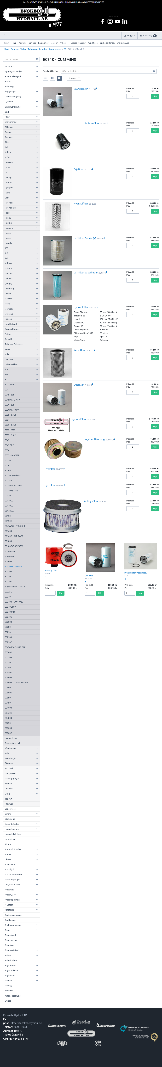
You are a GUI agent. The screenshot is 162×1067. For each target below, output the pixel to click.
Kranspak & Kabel (13, 849)
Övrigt (8, 1001)
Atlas (7, 142)
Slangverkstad (11, 950)
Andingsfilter (90, 501)
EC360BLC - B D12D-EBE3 (16, 682)
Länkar (8, 859)
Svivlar (8, 955)
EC (65, 49)
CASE (7, 167)
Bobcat (8, 152)
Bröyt (7, 157)
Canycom (9, 162)
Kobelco (8, 263)
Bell (6, 147)
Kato (7, 258)
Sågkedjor (10, 975)
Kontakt (22, 43)
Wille (7, 753)
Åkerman (9, 763)
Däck (7, 112)
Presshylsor (10, 895)
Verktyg (8, 985)
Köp (155, 96)
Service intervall (12, 743)
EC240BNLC (10, 612)
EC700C (8, 733)
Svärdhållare (11, 960)
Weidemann (10, 748)
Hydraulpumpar (12, 829)
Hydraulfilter (81, 203)
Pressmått (9, 889)
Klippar (8, 844)
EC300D (8, 652)
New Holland (11, 324)
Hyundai (8, 243)
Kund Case (93, 43)
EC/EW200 (9, 556)
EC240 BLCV (10, 607)
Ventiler (8, 980)
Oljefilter (79, 169)
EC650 (8, 723)
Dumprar (9, 359)
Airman (8, 132)
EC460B (8, 708)
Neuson (8, 319)
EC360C (8, 687)
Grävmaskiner (55, 49)
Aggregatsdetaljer (13, 71)
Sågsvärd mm (11, 970)
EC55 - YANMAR (12, 455)
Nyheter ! (64, 43)
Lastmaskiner (11, 738)
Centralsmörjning (13, 96)
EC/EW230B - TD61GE (15, 586)
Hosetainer (10, 839)
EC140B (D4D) (11, 490)
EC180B (8, 541)
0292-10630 (21, 1027)
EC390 (8, 698)
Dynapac (9, 187)
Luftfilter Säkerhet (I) (86, 272)
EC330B (8, 657)
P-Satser (9, 905)
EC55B (8, 460)
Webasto (9, 990)
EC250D (8, 622)
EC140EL (9, 506)
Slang (7, 930)
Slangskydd (10, 935)
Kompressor (10, 773)
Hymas (8, 238)
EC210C (8, 576)
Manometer (10, 864)
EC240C (8, 617)
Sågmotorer (10, 965)
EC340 (8, 667)
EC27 (7, 420)
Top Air (8, 799)
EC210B (8, 571)
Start (6, 43)
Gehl (7, 198)
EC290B (8, 637)
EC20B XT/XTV (12, 410)
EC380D (8, 692)
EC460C (8, 713)
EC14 (7, 390)
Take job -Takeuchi (14, 344)
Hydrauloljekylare (13, 834)
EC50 (7, 450)
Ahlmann (9, 127)
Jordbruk (9, 768)
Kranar (8, 854)
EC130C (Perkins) (13, 475)
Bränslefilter (81, 88)
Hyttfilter (50, 468)
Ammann (9, 137)
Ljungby (8, 283)
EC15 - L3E (9, 395)
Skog (7, 794)
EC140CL (9, 501)
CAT (7, 172)
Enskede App (123, 43)
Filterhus (9, 804)
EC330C (8, 662)
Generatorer (10, 809)
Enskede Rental (107, 43)
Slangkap (9, 945)
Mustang (9, 314)
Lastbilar (9, 788)
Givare (8, 814)
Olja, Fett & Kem (12, 884)
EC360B (8, 677)
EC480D (8, 718)
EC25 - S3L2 (10, 415)
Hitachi (8, 218)
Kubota (8, 268)
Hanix (7, 213)
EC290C (8, 642)
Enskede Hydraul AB (15, 1015)
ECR (6, 369)
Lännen (8, 293)
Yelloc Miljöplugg (13, 996)
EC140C (8, 495)
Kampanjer (43, 43)
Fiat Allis (9, 203)
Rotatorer (9, 910)
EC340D (8, 672)
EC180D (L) (10, 551)
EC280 (8, 627)
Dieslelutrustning (13, 107)
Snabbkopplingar (13, 925)
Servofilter (80, 350)
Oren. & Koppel (12, 329)
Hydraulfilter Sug (95, 439)
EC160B (8, 531)
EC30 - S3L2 (10, 425)
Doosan (8, 182)
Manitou (8, 298)
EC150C (8, 521)
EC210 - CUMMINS (13, 566)
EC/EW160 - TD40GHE (15, 526)
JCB (6, 248)
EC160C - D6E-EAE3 (14, 536)
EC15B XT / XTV (12, 400)
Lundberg (9, 288)
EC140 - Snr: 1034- (13, 485)
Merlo (7, 303)
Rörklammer (10, 920)
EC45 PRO (9, 445)
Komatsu (9, 273)
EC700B (8, 728)
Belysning (9, 86)
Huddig (8, 223)
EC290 (8, 632)
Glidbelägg (10, 819)
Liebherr (8, 278)
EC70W (8, 470)
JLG (6, 253)
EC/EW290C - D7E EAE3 (16, 647)
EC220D (8, 581)
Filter (23, 49)
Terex (7, 349)
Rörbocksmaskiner (13, 915)
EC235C (8, 592)
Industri (8, 783)
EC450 (8, 703)
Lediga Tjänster (78, 43)
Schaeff (8, 339)
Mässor (54, 43)
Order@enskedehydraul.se (26, 1023)
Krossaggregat (12, 778)
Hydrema (9, 228)
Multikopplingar (12, 879)
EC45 (7, 440)
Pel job (8, 334)
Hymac (8, 233)
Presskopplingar (12, 900)
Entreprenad (34, 49)
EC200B (8, 561)
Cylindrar (9, 101)
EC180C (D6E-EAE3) (14, 546)
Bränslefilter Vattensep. (135, 573)
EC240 (8, 597)
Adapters (9, 66)
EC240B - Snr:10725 (14, 602)
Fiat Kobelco (11, 208)
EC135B (8, 480)
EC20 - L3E (9, 405)
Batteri (8, 81)
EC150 (8, 516)
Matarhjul (9, 869)
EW (6, 374)
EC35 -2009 (10, 430)
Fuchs (7, 192)
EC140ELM (9, 511)
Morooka (9, 309)
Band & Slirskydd (13, 76)
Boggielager (10, 91)
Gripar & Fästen (12, 824)
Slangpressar (11, 940)
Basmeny (15, 49)
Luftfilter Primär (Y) (85, 238)
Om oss (32, 43)
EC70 (7, 465)
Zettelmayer (10, 758)
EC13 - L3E (9, 384)
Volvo (44, 49)
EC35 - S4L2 (10, 435)
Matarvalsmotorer (13, 874)
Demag (8, 177)
